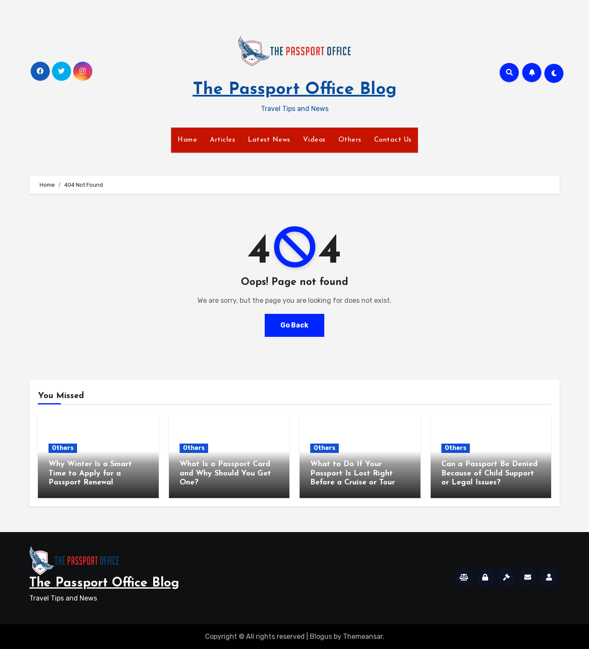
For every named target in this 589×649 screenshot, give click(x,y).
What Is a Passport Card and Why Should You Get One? (225, 473)
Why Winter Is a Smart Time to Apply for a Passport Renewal (90, 473)
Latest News (269, 140)
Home (187, 140)
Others (349, 140)
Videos (314, 140)
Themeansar (363, 636)
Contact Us (393, 140)
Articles (222, 140)
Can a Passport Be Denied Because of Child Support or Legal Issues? (489, 473)
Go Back (294, 325)
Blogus (321, 636)
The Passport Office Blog (295, 89)
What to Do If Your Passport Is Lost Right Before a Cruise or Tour (352, 473)
